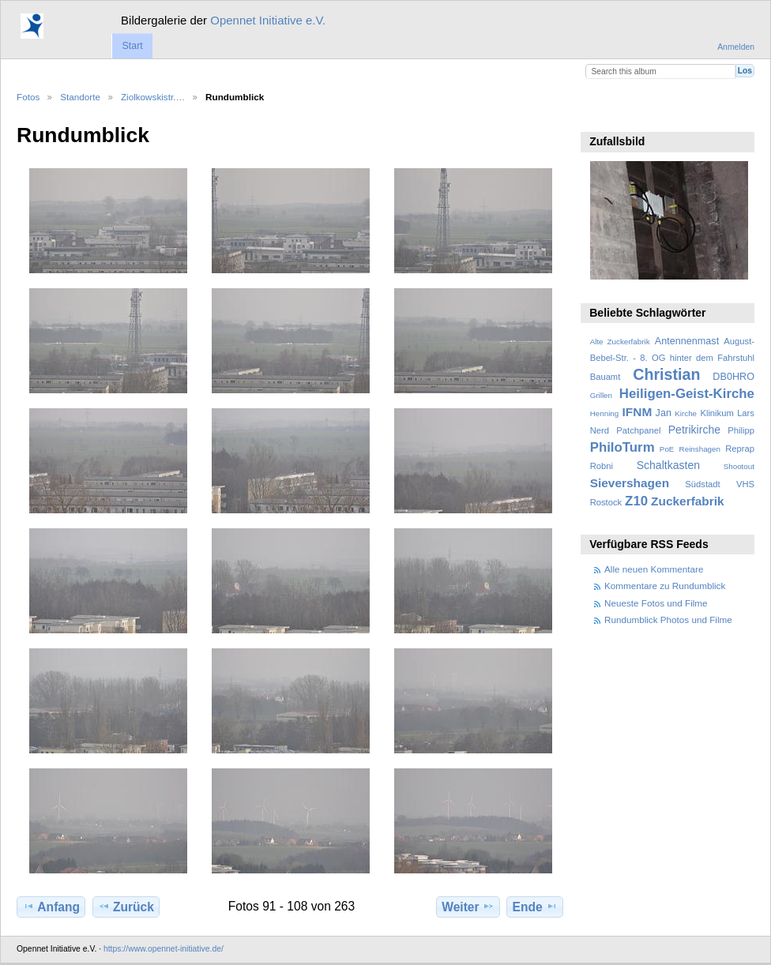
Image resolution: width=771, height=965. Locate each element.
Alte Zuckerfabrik (620, 341)
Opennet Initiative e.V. (267, 20)
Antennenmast (687, 341)
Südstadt (702, 484)
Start (132, 45)
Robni (601, 466)
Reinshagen (699, 449)
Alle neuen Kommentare (653, 569)
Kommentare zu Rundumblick (664, 585)
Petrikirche (694, 429)
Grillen (601, 395)
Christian (666, 374)
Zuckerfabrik (687, 501)
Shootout (739, 466)
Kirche (686, 413)
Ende (535, 906)
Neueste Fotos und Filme (656, 603)
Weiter (468, 906)
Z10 (636, 501)
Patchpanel (638, 430)
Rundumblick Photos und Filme (668, 619)
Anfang (51, 906)
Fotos (28, 97)
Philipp (741, 430)
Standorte (80, 97)
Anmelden (735, 47)
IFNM (637, 412)
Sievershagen (629, 483)
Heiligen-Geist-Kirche (686, 393)
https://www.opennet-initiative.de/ (163, 948)
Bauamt (605, 376)
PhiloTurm (622, 447)
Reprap (739, 448)
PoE (667, 449)
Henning (604, 413)
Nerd (599, 430)
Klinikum (716, 413)
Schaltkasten (668, 465)
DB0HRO (733, 376)
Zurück (126, 906)
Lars (745, 413)
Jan (663, 413)
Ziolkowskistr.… (153, 97)
